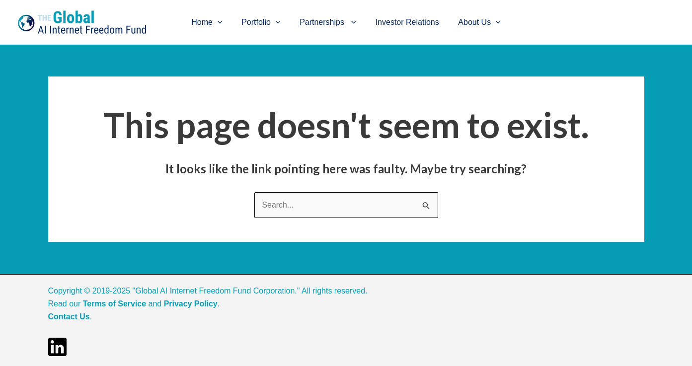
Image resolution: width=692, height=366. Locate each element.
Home (213, 22)
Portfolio (264, 22)
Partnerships (328, 22)
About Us (473, 22)
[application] (224, 22)
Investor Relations (404, 22)
